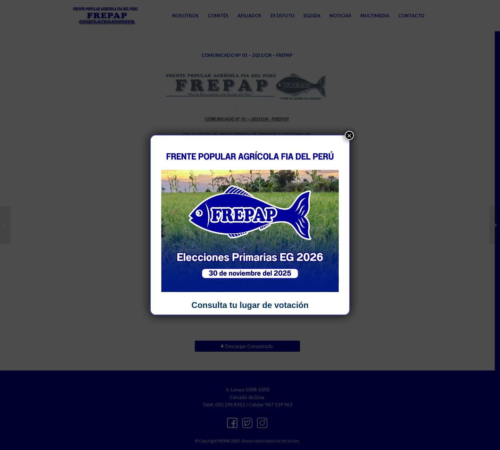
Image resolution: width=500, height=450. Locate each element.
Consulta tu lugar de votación (249, 305)
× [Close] (349, 135)
